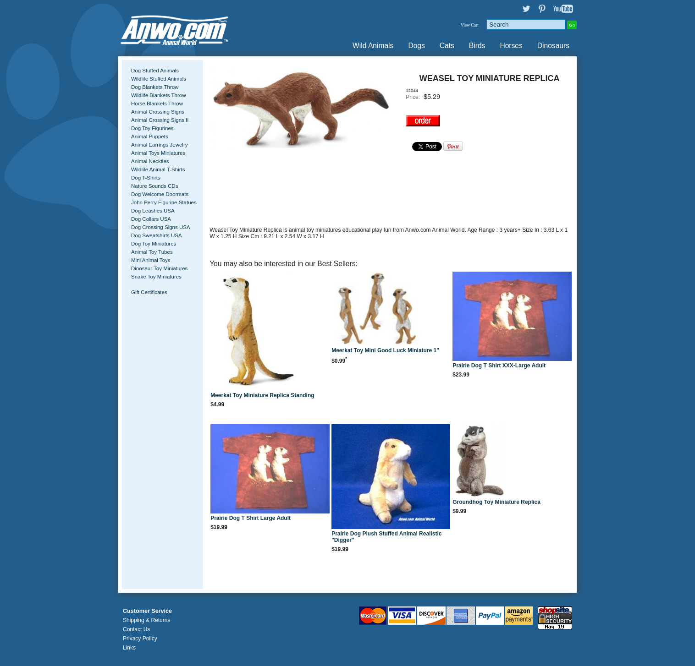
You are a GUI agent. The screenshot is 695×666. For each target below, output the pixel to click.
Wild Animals (373, 45)
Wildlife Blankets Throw (158, 95)
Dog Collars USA (151, 219)
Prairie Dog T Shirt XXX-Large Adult (499, 365)
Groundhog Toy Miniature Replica (496, 502)
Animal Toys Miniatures (158, 153)
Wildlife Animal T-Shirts (158, 169)
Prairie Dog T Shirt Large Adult (250, 518)
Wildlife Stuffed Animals (158, 79)
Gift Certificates (149, 292)
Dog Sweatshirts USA (156, 235)
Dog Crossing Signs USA (160, 227)
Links (129, 647)
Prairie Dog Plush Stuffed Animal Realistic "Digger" (386, 536)
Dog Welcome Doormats (159, 194)
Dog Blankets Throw (154, 87)
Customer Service (147, 611)
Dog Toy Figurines (152, 128)
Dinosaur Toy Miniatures (159, 268)
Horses (511, 45)
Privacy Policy (140, 638)
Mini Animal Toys (151, 260)
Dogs (416, 45)
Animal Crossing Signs (157, 112)
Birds (477, 45)
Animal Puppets (149, 136)
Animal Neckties (150, 161)
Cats (447, 45)
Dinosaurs (553, 45)
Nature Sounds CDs (154, 186)
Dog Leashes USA (153, 210)
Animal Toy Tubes (152, 252)
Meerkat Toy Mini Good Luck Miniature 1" (385, 350)
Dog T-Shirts (145, 177)
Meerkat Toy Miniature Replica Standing (262, 395)
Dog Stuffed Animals (155, 70)
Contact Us (136, 629)
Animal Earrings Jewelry (159, 144)
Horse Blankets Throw (157, 103)
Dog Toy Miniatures (153, 243)
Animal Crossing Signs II (159, 120)
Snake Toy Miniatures (156, 276)
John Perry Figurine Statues (164, 202)
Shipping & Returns (146, 620)
